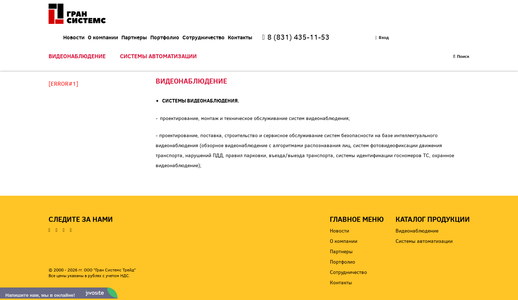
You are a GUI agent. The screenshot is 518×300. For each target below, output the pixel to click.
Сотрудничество (278, 16)
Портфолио (239, 16)
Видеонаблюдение (77, 47)
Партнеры (209, 16)
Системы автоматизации (158, 47)
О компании (178, 16)
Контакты (315, 16)
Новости (149, 16)
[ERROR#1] (63, 84)
